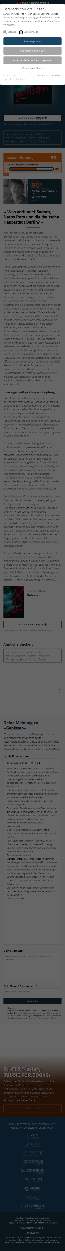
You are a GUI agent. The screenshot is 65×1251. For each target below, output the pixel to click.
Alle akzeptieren (33, 41)
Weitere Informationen (32, 68)
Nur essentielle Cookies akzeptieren (32, 60)
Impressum (42, 75)
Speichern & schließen (32, 50)
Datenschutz (56, 75)
